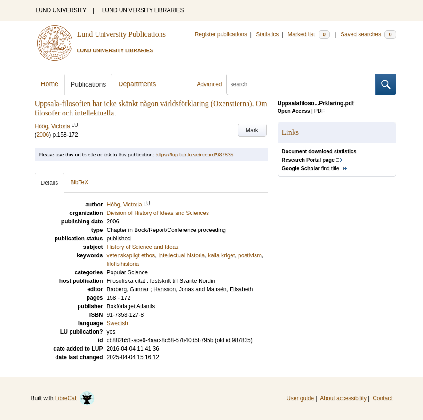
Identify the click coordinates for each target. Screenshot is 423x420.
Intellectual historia (181, 255)
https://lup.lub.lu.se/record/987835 (194, 154)
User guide (300, 398)
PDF (319, 111)
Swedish (117, 323)
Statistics (267, 34)
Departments (137, 84)
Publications (88, 84)
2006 (43, 135)
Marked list (308, 34)
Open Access (294, 111)
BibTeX (79, 182)
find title (310, 168)
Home (49, 84)
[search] (301, 84)
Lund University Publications (121, 34)
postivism (250, 255)
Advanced (209, 84)
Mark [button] (252, 130)
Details (49, 183)
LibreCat (75, 398)
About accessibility (343, 398)
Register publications (221, 34)
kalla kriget (221, 255)
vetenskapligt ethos (131, 255)
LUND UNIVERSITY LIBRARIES (143, 10)
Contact (382, 398)
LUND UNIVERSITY (61, 10)
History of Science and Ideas (143, 247)
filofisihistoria (123, 264)
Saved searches (368, 34)
